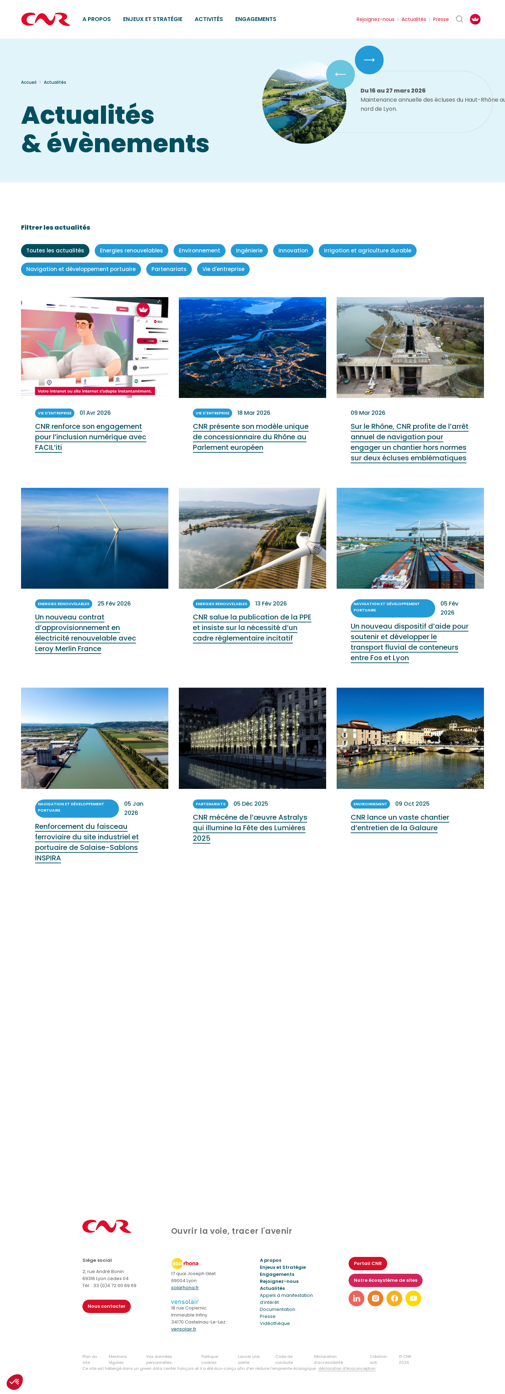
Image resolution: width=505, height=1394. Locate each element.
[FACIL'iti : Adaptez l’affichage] (475, 19)
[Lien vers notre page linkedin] (356, 1298)
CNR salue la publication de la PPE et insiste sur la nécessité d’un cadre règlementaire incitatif (252, 635)
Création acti (378, 1359)
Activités (209, 19)
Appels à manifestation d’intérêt (286, 1299)
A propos (96, 19)
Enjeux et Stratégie (283, 1267)
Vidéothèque (275, 1323)
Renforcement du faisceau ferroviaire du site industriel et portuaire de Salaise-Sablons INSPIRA (87, 850)
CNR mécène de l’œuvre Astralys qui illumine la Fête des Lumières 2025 (250, 835)
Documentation (277, 1309)
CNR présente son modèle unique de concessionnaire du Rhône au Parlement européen (251, 444)
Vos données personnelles (159, 1359)
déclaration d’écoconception (347, 1368)
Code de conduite (284, 1359)
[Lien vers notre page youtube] (413, 1298)
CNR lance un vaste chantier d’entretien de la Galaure (400, 830)
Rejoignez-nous (376, 19)
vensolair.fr (183, 1329)
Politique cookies (209, 1359)
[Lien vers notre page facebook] (394, 1298)
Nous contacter (107, 1306)
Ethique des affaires (285, 11)
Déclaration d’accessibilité (328, 1359)
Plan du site (89, 1359)
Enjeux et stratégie (152, 19)
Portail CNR (368, 1263)
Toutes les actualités (55, 250)
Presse (441, 19)
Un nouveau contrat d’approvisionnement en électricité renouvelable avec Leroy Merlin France (85, 641)
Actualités (414, 19)
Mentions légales (118, 1359)
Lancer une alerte (249, 1359)
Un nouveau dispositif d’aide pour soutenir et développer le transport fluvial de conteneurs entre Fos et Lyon (410, 650)
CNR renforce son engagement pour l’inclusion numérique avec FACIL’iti (90, 444)
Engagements (255, 19)
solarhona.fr (185, 1287)
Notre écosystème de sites (385, 1280)
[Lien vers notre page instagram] (375, 1298)
